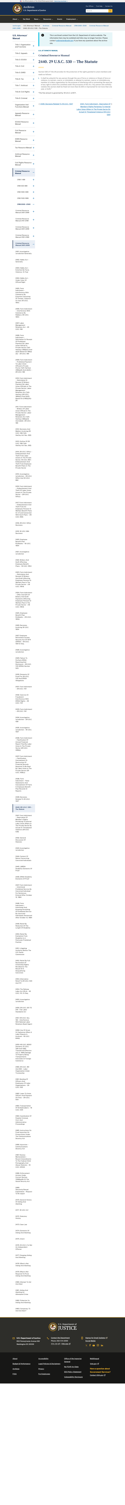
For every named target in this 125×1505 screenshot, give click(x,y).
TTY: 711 (55, 1344)
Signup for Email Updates (96, 1338)
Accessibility (43, 1359)
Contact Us (108, 6)
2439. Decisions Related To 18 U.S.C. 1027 (56, 104)
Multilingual (94, 1359)
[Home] (29, 13)
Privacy (41, 1369)
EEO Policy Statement (72, 1372)
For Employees (44, 1374)
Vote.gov (94, 1364)
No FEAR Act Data (71, 1367)
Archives (16, 1369)
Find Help (99, 6)
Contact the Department (60, 1338)
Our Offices (89, 6)
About (15, 1359)
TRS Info (66, 1344)
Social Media (90, 1341)
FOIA (15, 1374)
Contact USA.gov (98, 1375)
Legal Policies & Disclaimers (49, 1364)
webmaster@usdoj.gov (65, 41)
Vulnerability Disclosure (73, 1377)
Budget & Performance (21, 1364)
